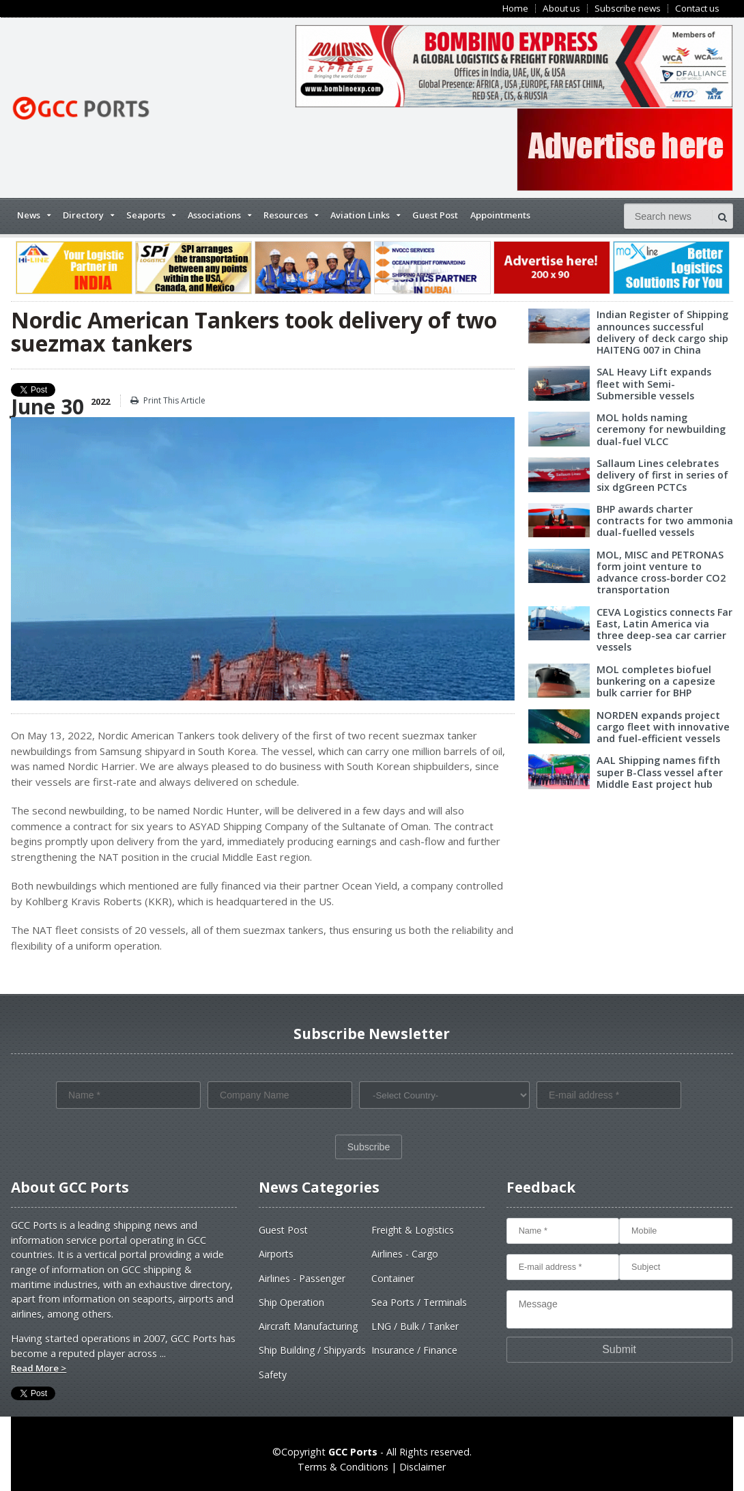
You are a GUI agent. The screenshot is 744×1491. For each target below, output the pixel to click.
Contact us (697, 8)
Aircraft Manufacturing (308, 1326)
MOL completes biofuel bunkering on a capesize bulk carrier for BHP (656, 681)
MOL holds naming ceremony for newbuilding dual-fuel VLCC (661, 429)
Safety (273, 1374)
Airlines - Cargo (404, 1253)
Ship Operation (291, 1302)
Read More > (38, 1368)
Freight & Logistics (412, 1229)
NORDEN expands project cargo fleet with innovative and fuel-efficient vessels (663, 727)
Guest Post (435, 215)
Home (515, 8)
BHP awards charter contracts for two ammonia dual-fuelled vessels (665, 520)
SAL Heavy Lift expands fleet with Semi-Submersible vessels (654, 383)
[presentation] (159, 1140)
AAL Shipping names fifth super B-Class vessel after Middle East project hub (660, 772)
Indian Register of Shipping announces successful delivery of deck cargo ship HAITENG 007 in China (662, 332)
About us (561, 8)
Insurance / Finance (414, 1350)
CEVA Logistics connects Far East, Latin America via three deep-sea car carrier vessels (664, 630)
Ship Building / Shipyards (312, 1350)
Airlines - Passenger (302, 1278)
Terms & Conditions (343, 1466)
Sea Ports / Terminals (419, 1302)
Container (392, 1278)
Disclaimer (422, 1466)
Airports (276, 1253)
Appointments (500, 215)
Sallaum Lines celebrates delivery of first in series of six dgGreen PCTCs (662, 475)
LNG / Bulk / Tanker (415, 1326)
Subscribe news (628, 8)
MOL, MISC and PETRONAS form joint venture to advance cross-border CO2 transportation (661, 572)
